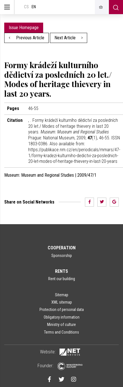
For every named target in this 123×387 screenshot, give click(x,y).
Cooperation (62, 247)
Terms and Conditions (61, 332)
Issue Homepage (24, 27)
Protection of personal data (61, 309)
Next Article (68, 37)
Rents (61, 271)
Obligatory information (62, 317)
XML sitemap (61, 302)
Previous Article (26, 37)
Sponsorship (61, 255)
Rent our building (61, 278)
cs (26, 7)
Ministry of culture (61, 324)
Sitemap (61, 295)
